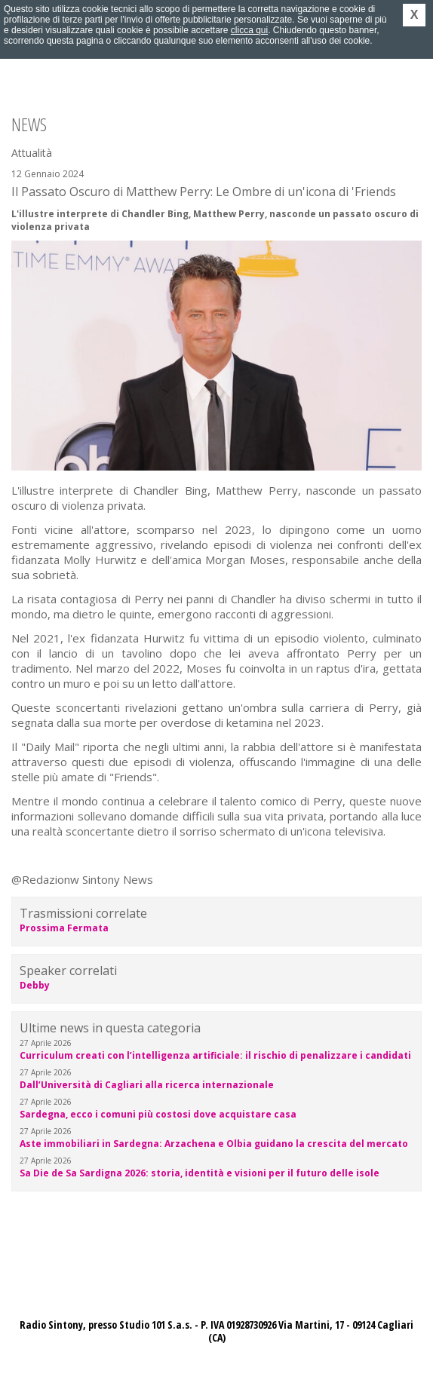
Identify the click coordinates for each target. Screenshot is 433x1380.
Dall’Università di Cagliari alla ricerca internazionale (147, 1084)
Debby (35, 985)
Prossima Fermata (64, 928)
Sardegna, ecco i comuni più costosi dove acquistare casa (158, 1114)
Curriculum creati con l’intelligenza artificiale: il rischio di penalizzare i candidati (215, 1055)
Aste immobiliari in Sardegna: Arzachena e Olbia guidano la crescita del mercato (214, 1143)
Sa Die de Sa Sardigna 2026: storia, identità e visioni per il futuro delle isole (199, 1173)
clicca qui (249, 30)
